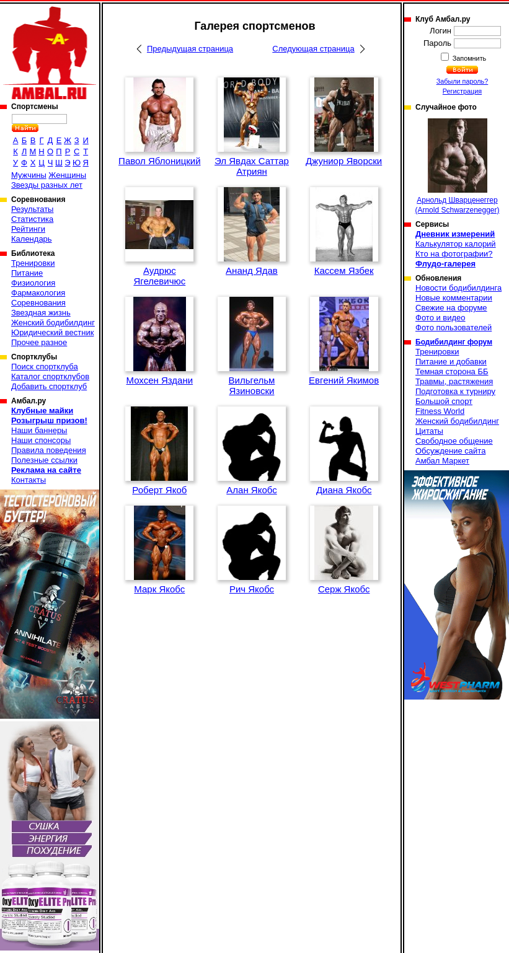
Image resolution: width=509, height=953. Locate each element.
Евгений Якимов (344, 380)
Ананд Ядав (252, 270)
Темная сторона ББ (452, 371)
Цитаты (429, 431)
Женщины (67, 175)
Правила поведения (48, 450)
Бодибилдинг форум (453, 342)
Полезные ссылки (44, 460)
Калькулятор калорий (455, 243)
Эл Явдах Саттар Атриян (252, 166)
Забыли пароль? (462, 81)
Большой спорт (443, 401)
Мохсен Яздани (159, 380)
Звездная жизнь (41, 312)
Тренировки (33, 263)
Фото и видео (440, 317)
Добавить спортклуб (49, 386)
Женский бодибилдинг (53, 322)
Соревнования (38, 302)
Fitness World (439, 411)
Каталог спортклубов (50, 376)
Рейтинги (28, 229)
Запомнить (469, 58)
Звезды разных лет (46, 185)
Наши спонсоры (41, 440)
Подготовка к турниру (455, 391)
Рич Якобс (251, 589)
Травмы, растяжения (454, 381)
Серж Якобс (344, 589)
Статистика (32, 219)
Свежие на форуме (451, 307)
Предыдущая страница (190, 48)
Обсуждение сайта (450, 450)
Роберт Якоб (159, 490)
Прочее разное (39, 342)
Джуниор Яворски (344, 161)
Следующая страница (313, 48)
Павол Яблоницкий (159, 161)
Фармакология (38, 292)
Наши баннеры (39, 430)
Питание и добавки (451, 361)
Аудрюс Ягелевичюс (159, 275)
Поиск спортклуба (44, 366)
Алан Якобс (251, 490)
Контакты (28, 480)
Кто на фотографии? (454, 253)
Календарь (31, 239)
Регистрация (462, 91)
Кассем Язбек (344, 270)
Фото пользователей (453, 327)
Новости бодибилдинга (458, 287)
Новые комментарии (453, 297)
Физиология (33, 283)
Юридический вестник (52, 332)
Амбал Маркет (442, 460)
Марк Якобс (159, 589)
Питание (27, 273)
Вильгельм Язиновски (252, 385)
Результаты (32, 209)
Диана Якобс (344, 490)
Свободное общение (454, 441)
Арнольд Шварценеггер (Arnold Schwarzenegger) (457, 166)
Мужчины (28, 175)
